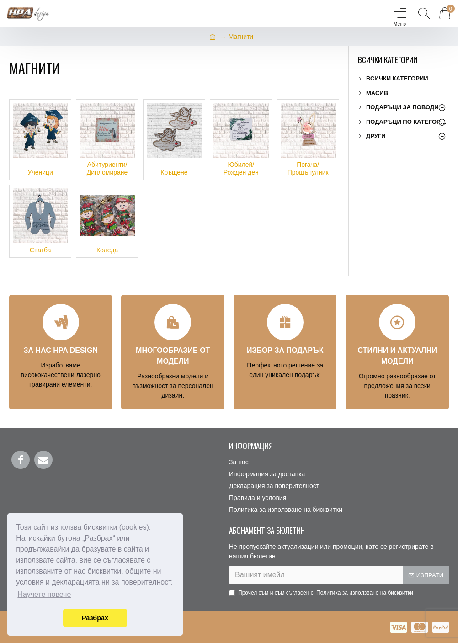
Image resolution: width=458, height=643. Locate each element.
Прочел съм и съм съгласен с (322, 593)
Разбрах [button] (95, 618)
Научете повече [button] (44, 594)
